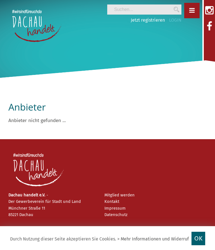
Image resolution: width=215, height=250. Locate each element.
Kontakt (111, 201)
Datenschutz (115, 214)
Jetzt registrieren (148, 20)
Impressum (115, 208)
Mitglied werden (119, 195)
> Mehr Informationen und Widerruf (153, 239)
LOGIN (175, 20)
